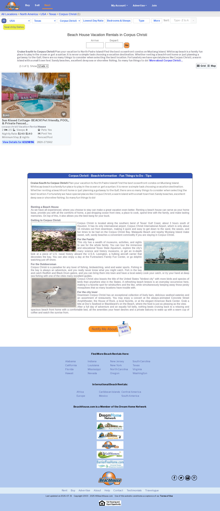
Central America (131, 391)
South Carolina (141, 361)
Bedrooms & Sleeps (118, 20)
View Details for (18, 142)
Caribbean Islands (109, 391)
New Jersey (117, 361)
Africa (80, 391)
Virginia (137, 369)
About (97, 490)
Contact (118, 490)
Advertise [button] (139, 5)
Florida (69, 369)
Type (141, 20)
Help (107, 490)
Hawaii (69, 373)
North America (29, 14)
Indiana (92, 361)
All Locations (9, 14)
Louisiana (93, 365)
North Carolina (119, 369)
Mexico (103, 395)
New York (116, 365)
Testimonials (134, 490)
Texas (52, 14)
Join (154, 5)
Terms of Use (166, 496)
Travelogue (152, 490)
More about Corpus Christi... (166, 60)
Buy (27, 5)
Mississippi (94, 369)
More (157, 20)
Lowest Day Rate (93, 20)
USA (43, 14)
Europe (81, 395)
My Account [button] (118, 5)
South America (130, 395)
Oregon (114, 373)
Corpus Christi (68, 14)
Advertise (84, 490)
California (71, 365)
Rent (47, 5)
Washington (140, 373)
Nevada (92, 373)
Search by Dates (14, 27)
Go (126, 45)
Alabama (70, 361)
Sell (37, 5)
